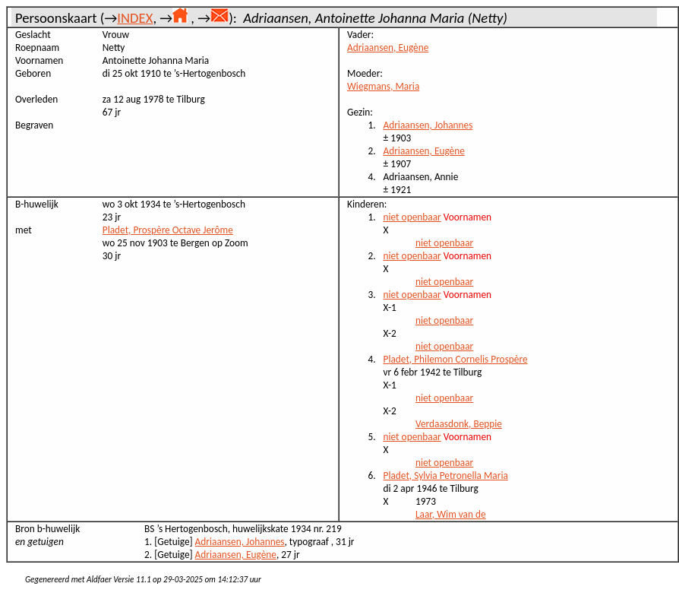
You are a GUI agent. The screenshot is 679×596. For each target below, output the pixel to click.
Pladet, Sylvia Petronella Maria (446, 475)
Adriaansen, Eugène (387, 47)
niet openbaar (412, 217)
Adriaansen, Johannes (428, 125)
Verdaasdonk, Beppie (458, 423)
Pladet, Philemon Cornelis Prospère (456, 359)
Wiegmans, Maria (383, 86)
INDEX (135, 18)
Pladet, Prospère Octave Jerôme (168, 230)
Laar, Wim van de (450, 514)
